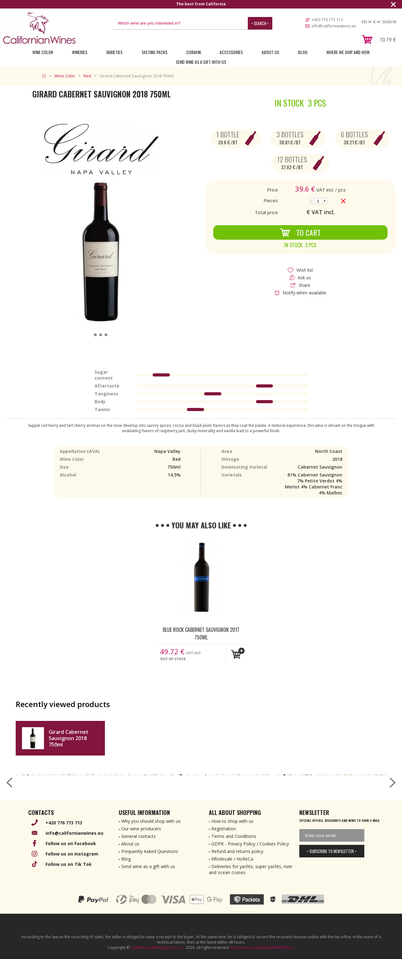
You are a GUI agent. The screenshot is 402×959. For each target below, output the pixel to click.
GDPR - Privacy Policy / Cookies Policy (250, 844)
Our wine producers (141, 829)
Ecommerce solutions (250, 947)
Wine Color (42, 52)
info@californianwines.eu (334, 26)
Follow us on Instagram (72, 854)
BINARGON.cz (282, 947)
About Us (270, 52)
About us (130, 844)
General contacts (138, 836)
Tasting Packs (154, 52)
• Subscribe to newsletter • (331, 851)
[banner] (39, 28)
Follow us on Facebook (71, 843)
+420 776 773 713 (327, 19)
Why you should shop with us (151, 821)
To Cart (300, 232)
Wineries (79, 52)
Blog (302, 52)
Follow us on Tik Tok (69, 864)
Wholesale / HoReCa (232, 859)
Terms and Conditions (233, 836)
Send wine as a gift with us (201, 62)
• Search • (260, 23)
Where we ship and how (348, 52)
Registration (223, 829)
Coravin (193, 52)
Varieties (114, 52)
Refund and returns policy (237, 851)
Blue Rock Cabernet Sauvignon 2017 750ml (201, 633)
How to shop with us (232, 821)
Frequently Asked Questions (149, 851)
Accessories (231, 52)
